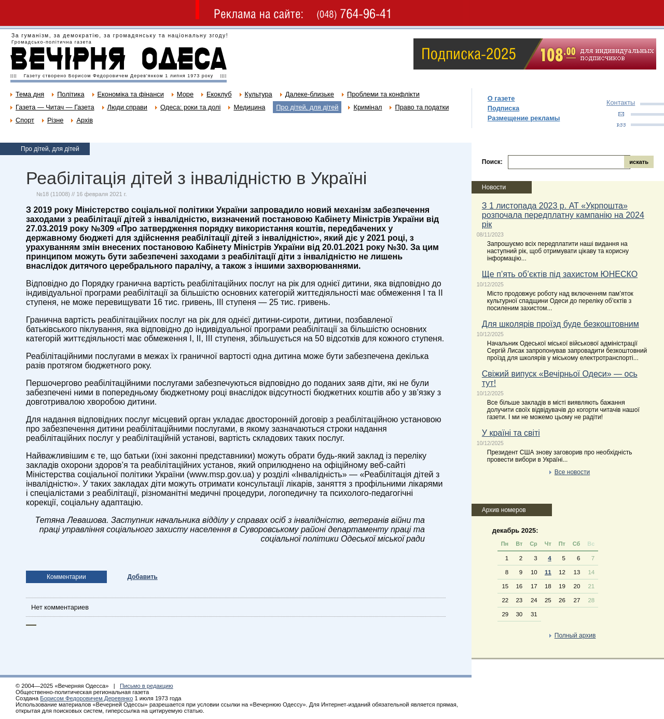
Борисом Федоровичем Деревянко (86, 698)
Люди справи (127, 107)
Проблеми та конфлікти (383, 94)
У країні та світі (511, 432)
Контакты (620, 102)
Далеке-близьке (309, 94)
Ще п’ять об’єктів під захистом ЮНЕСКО (560, 274)
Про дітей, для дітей (307, 107)
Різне (55, 120)
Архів (84, 120)
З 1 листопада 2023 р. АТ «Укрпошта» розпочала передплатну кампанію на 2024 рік (563, 215)
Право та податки (422, 107)
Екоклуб (218, 94)
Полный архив (575, 635)
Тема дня (30, 94)
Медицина (249, 107)
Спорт (25, 120)
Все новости (572, 472)
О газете (501, 98)
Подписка (503, 108)
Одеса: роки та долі (190, 107)
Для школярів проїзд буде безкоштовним (560, 324)
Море (185, 94)
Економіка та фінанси (131, 94)
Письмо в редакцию (146, 686)
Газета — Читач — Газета (55, 107)
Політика (70, 94)
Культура (258, 94)
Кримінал (367, 107)
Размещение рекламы (524, 118)
